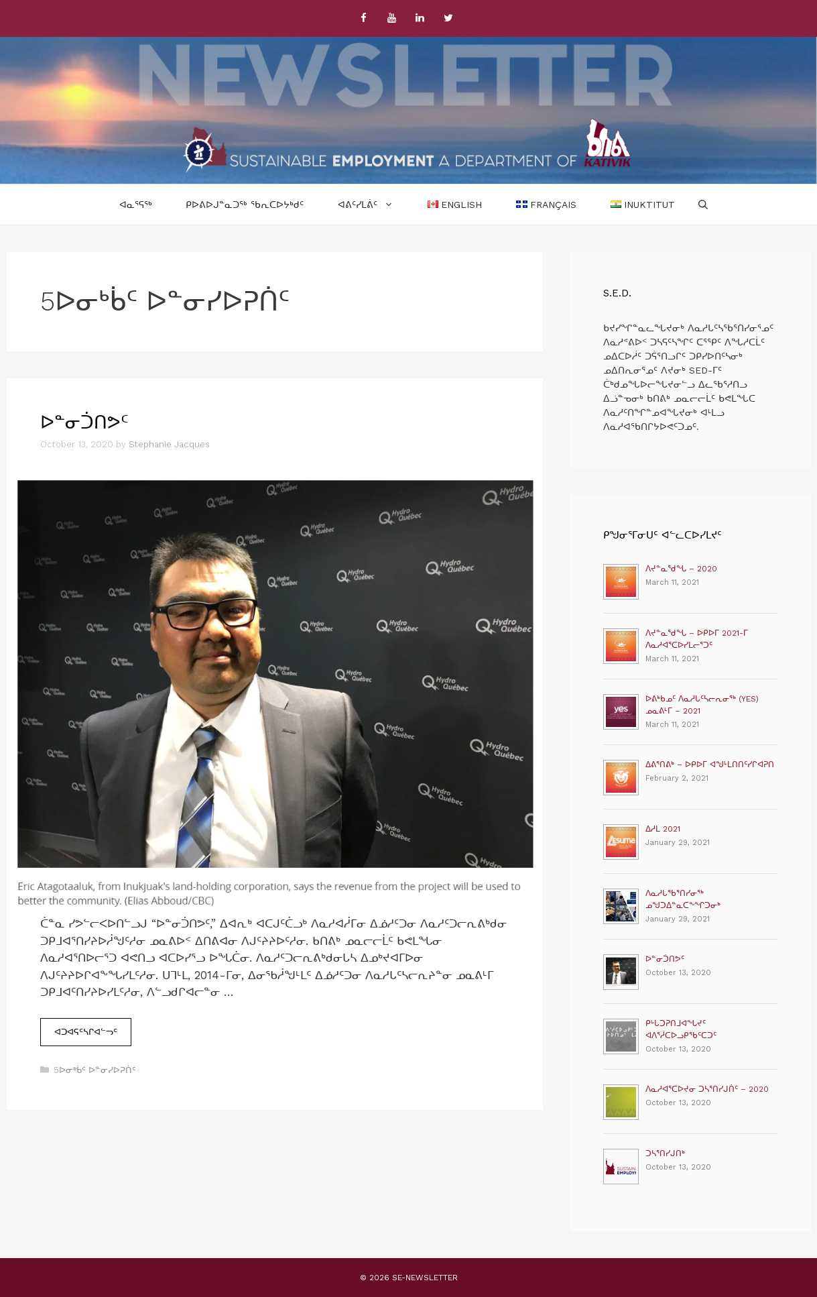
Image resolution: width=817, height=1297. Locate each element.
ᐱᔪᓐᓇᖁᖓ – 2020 (681, 568)
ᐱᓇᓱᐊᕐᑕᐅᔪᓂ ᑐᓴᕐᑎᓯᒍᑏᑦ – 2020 (707, 1089)
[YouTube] (392, 18)
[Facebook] (364, 18)
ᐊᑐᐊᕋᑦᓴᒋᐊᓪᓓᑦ (92, 1031)
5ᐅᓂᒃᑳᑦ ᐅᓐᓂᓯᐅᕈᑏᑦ (95, 1070)
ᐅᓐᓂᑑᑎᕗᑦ (84, 422)
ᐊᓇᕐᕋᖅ (135, 204)
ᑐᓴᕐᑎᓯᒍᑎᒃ (665, 1153)
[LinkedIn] (420, 18)
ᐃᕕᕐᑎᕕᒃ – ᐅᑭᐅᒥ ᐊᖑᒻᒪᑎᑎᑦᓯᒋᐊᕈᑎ (709, 764)
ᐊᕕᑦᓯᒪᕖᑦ (374, 204)
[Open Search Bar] (703, 204)
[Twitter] (448, 18)
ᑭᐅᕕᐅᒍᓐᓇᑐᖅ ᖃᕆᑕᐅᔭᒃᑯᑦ (245, 204)
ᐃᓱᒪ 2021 (662, 829)
